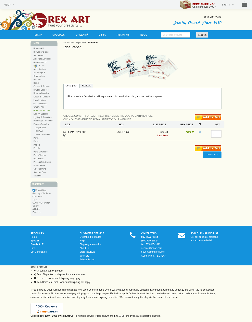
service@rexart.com (151, 248)
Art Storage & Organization (39, 74)
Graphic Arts (38, 107)
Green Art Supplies (41, 110)
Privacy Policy (87, 259)
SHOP (38, 34)
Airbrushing (38, 55)
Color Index (37, 196)
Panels (36, 138)
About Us (84, 248)
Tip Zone (36, 200)
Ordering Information (90, 237)
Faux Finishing (39, 100)
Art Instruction (39, 69)
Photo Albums (39, 155)
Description (71, 85)
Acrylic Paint (40, 128)
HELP (7, 4)
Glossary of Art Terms (41, 193)
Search (202, 34)
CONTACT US (149, 233)
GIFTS (102, 34)
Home (34, 237)
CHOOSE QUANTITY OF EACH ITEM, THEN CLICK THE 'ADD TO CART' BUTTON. (108, 116)
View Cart (212, 154)
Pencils (36, 148)
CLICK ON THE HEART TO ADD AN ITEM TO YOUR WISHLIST (97, 119)
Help (82, 240)
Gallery (35, 206)
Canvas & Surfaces (41, 86)
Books (36, 83)
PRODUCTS (37, 233)
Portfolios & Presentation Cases (42, 160)
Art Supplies (68, 42)
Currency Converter (41, 203)
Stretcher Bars (39, 172)
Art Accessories (40, 62)
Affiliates (36, 209)
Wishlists (84, 255)
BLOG (143, 34)
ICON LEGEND (39, 267)
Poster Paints (39, 165)
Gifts (33, 248)
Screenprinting (39, 169)
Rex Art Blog (40, 190)
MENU (36, 43)
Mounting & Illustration (43, 121)
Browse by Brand (40, 52)
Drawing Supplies (41, 93)
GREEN (81, 34)
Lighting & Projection (42, 117)
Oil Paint (39, 131)
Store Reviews (87, 251)
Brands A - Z (37, 244)
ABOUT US (123, 34)
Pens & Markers (40, 152)
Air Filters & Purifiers (42, 59)
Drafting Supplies (40, 90)
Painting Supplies (41, 124)
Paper (36, 141)
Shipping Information (90, 244)
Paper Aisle (81, 42)
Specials (35, 240)
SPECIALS (58, 34)
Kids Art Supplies (40, 114)
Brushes (37, 79)
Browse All (38, 48)
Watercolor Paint (42, 134)
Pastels (36, 145)
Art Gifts (39, 66)
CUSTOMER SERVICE (92, 233)
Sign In (226, 4)
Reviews (86, 85)
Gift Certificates (40, 104)
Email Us (36, 212)
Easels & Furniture (41, 97)
